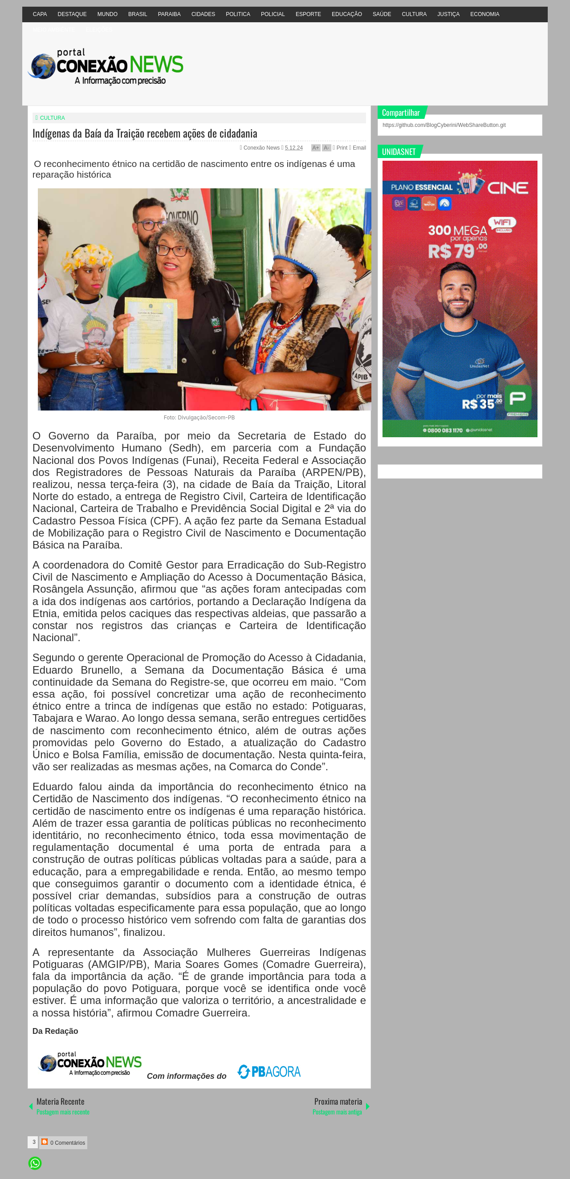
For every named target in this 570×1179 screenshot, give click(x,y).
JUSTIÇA (448, 14)
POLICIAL (273, 14)
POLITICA (238, 14)
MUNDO (108, 14)
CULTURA (414, 14)
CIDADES (203, 14)
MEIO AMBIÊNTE (54, 30)
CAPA (40, 14)
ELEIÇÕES (99, 30)
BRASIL (137, 14)
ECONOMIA (484, 14)
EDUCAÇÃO (347, 14)
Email (357, 148)
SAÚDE (382, 14)
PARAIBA (169, 14)
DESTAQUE (72, 14)
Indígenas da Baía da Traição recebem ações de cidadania (145, 133)
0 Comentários (63, 1142)
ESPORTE (308, 14)
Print (340, 148)
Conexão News (262, 148)
